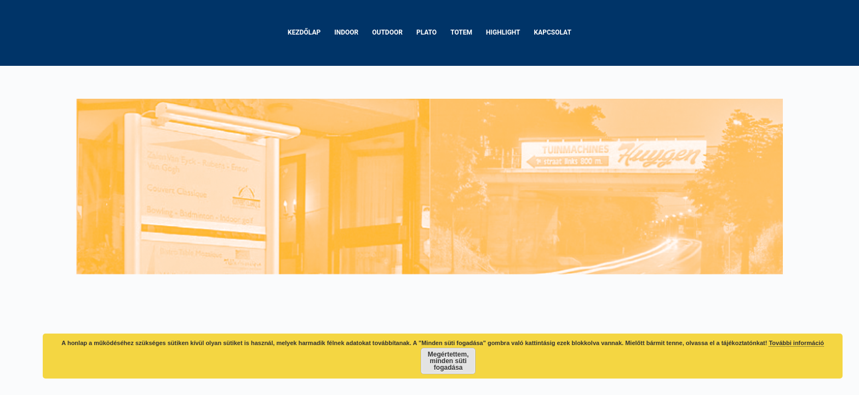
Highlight (503, 32)
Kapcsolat (552, 32)
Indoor (346, 32)
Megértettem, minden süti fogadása (448, 361)
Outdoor (387, 32)
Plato (426, 32)
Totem (461, 32)
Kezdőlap (304, 32)
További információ (796, 343)
